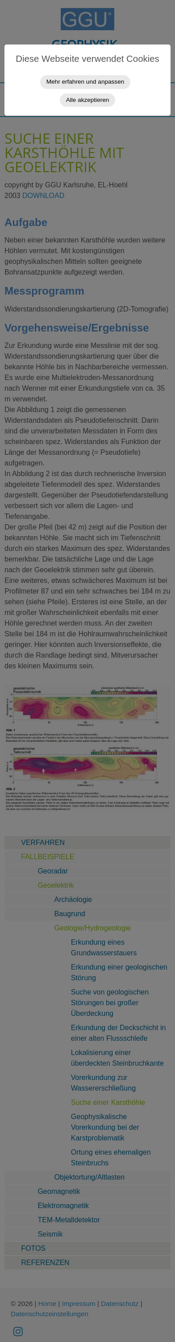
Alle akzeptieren (87, 100)
